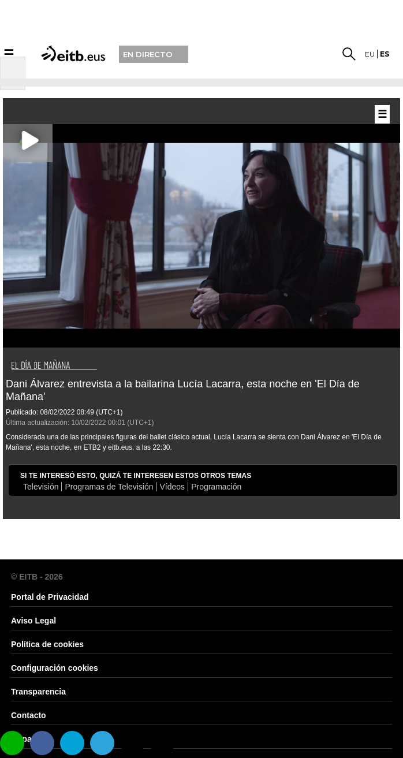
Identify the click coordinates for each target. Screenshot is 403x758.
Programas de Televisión (109, 486)
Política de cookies (47, 644)
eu (370, 54)
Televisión (40, 486)
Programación (216, 486)
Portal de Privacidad (50, 597)
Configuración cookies (54, 668)
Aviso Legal (33, 620)
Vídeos (172, 486)
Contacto (28, 715)
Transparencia (38, 691)
